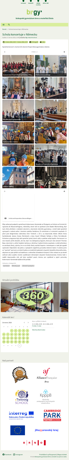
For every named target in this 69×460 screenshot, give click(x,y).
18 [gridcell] (23, 338)
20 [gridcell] (4, 342)
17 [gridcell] (19, 338)
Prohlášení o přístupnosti (47, 454)
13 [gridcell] (4, 338)
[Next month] (28, 322)
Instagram (18, 454)
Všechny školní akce (38, 330)
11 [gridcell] (23, 334)
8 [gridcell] (11, 334)
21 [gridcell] (7, 342)
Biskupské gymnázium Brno (43, 457)
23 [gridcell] (15, 342)
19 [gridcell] (27, 338)
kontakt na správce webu (59, 457)
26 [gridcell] (27, 342)
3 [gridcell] (19, 330)
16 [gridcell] (15, 338)
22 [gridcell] (11, 342)
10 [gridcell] (19, 334)
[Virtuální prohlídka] (34, 297)
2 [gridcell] (15, 330)
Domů (4, 29)
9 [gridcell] (15, 334)
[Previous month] (24, 322)
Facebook (6, 454)
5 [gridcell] (27, 330)
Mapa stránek (62, 454)
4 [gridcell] (23, 330)
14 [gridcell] (7, 338)
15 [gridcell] (11, 338)
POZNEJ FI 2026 (36, 326)
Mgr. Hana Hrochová (31, 37)
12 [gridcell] (27, 334)
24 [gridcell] (19, 342)
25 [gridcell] (23, 342)
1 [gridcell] (11, 330)
